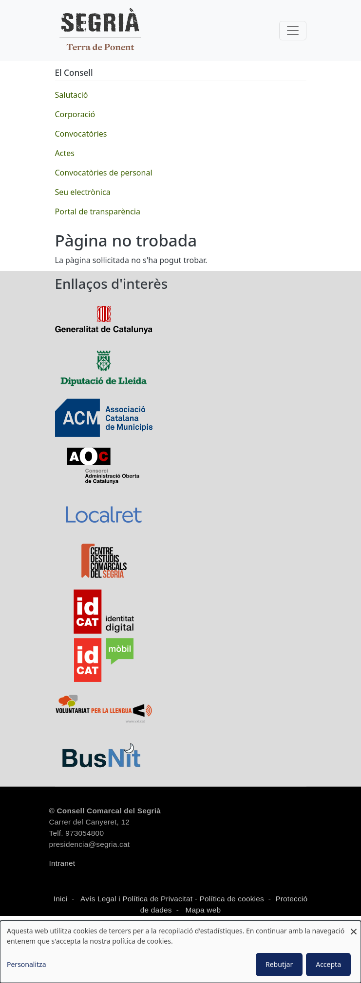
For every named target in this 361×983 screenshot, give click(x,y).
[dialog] (180, 952)
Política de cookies (232, 899)
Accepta (328, 964)
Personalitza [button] (26, 964)
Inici (60, 899)
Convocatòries (81, 133)
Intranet (62, 863)
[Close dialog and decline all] (353, 927)
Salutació (71, 94)
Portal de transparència (97, 211)
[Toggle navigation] (292, 30)
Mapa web (202, 910)
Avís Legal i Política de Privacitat (136, 899)
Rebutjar (279, 964)
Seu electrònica (83, 192)
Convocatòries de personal (103, 172)
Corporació (75, 114)
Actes (65, 153)
